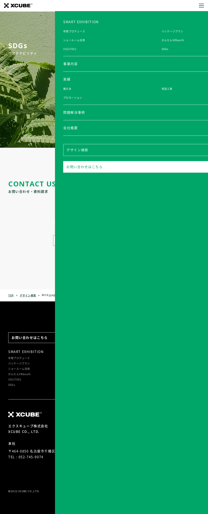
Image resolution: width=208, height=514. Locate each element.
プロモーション (98, 369)
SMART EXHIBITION (26, 351)
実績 (92, 351)
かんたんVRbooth (19, 374)
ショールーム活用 (19, 369)
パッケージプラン (19, 363)
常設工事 (94, 363)
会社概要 (155, 351)
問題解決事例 (122, 351)
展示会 (93, 358)
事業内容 (66, 351)
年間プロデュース (19, 358)
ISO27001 (15, 379)
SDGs (11, 385)
